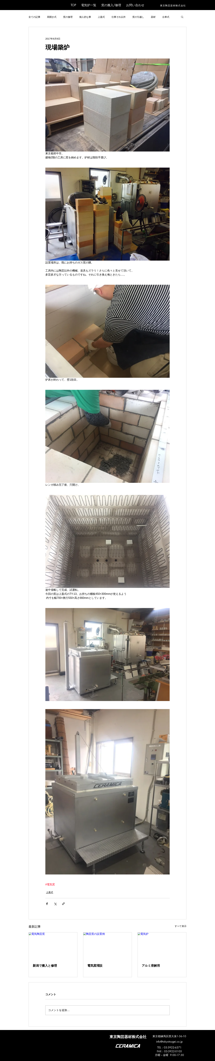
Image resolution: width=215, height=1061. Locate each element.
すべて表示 (180, 926)
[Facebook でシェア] (47, 903)
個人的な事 (85, 16)
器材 (153, 16)
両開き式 (51, 16)
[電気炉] (162, 946)
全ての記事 (34, 16)
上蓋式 (101, 16)
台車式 (165, 16)
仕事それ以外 (119, 16)
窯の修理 (68, 16)
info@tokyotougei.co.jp (169, 1041)
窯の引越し (138, 16)
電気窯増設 (94, 965)
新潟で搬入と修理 (45, 965)
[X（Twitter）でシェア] (55, 903)
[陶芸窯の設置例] (107, 946)
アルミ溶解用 (151, 965)
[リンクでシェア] (63, 903)
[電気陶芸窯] (53, 946)
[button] (89, 5)
